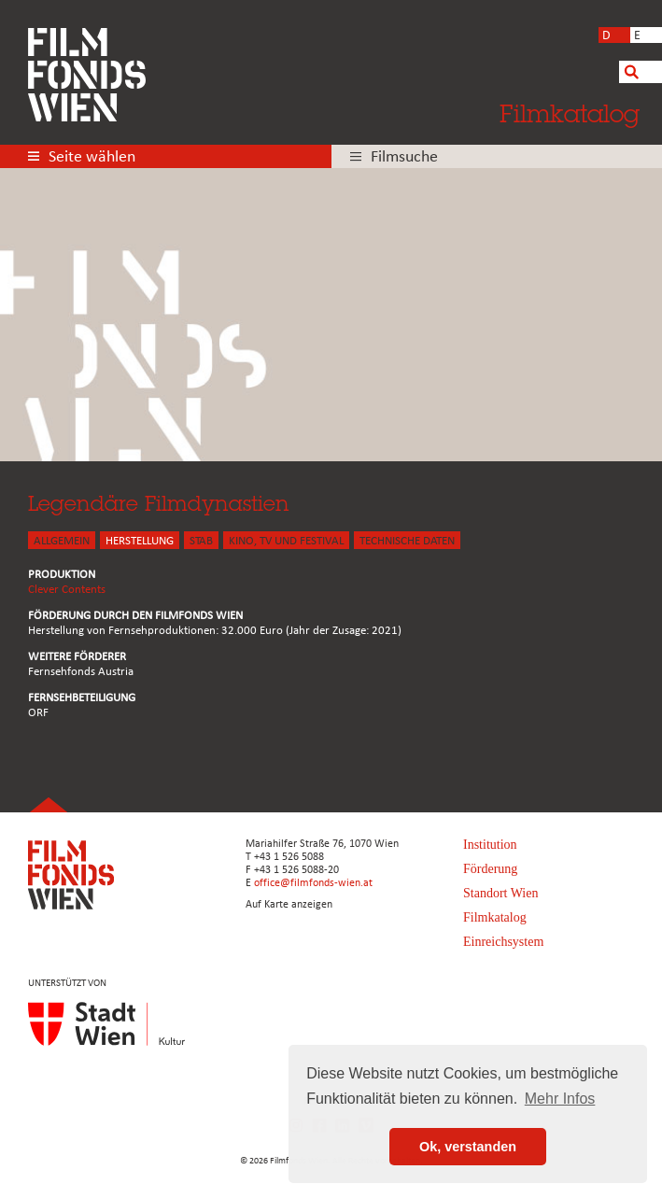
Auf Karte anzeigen (289, 904)
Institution (490, 845)
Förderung (490, 869)
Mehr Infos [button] (560, 1098)
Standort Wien (500, 893)
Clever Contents (67, 590)
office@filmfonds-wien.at (313, 883)
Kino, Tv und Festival (286, 541)
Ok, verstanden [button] (467, 1146)
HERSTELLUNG (140, 541)
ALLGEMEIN (62, 541)
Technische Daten (407, 541)
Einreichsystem (503, 942)
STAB (201, 541)
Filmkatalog (570, 113)
